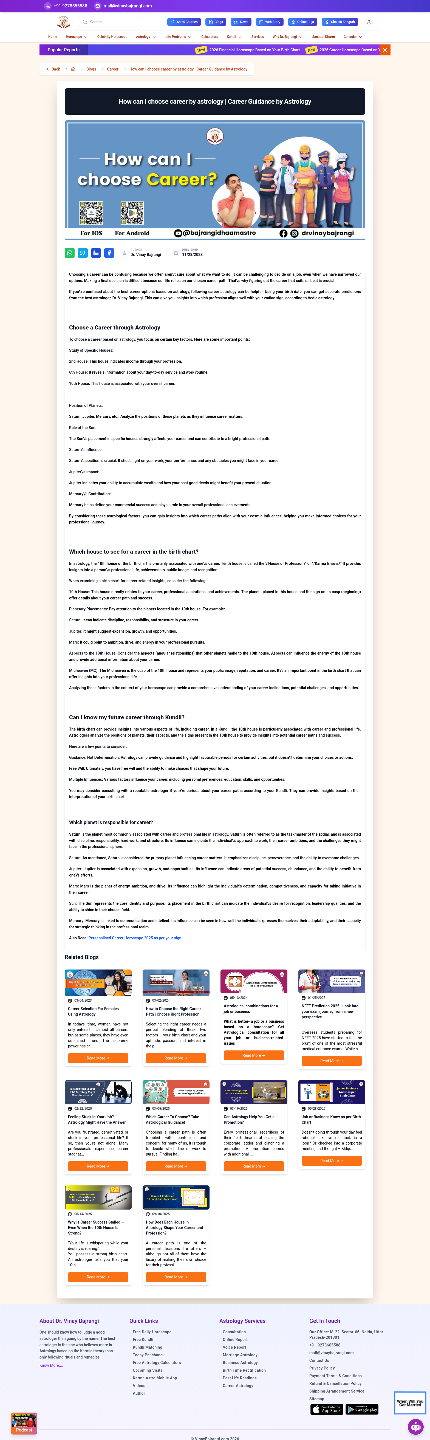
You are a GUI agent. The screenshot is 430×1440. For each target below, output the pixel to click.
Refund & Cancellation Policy (335, 1383)
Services (257, 37)
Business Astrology (238, 1362)
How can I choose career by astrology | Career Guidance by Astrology (188, 69)
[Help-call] (65, 6)
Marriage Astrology (238, 1355)
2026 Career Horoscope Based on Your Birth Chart (370, 50)
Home (52, 37)
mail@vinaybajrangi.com (331, 1353)
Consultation (232, 1332)
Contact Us (319, 1360)
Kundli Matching (145, 1347)
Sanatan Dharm (323, 37)
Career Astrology (236, 1385)
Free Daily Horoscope (150, 1332)
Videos (137, 1385)
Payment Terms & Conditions (335, 1376)
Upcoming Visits (146, 1370)
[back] (53, 69)
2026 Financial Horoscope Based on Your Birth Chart (262, 50)
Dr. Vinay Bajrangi (146, 254)
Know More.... (51, 1365)
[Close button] (385, 49)
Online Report (233, 1339)
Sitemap (316, 1399)
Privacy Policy (322, 1368)
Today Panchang (146, 1355)
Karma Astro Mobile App (153, 1378)
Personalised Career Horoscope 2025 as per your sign (135, 938)
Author (137, 1393)
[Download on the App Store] (326, 1409)
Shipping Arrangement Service (336, 1391)
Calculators (209, 37)
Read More (98, 1058)
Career (112, 69)
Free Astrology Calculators (155, 1362)
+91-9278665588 (325, 1345)
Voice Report (232, 1347)
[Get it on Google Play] (362, 1409)
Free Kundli (141, 1339)
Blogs (91, 69)
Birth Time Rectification (242, 1370)
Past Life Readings (238, 1378)
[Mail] (123, 6)
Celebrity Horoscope (112, 37)
